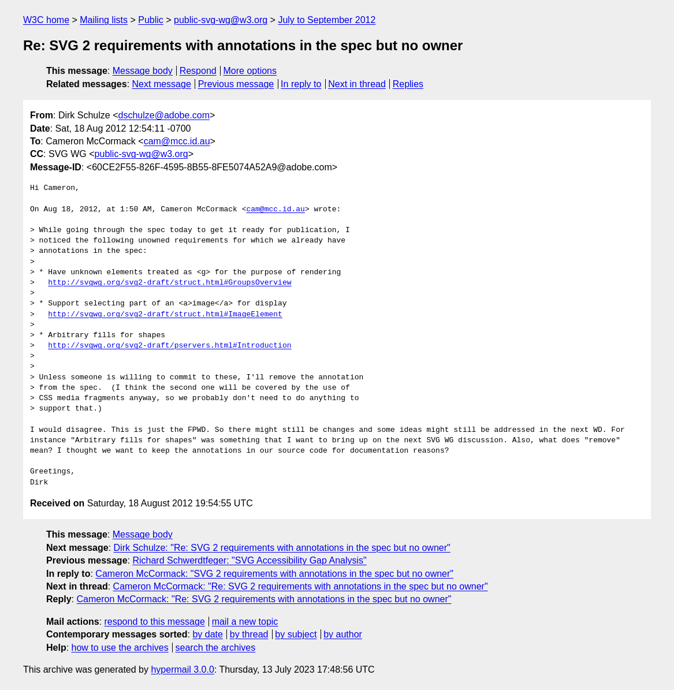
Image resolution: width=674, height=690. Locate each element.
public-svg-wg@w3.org (220, 20)
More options (250, 71)
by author (342, 634)
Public (150, 20)
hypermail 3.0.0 (182, 669)
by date (207, 634)
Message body (143, 71)
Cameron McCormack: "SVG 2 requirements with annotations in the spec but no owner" (274, 574)
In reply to (301, 84)
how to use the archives (120, 647)
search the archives (216, 647)
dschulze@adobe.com (164, 115)
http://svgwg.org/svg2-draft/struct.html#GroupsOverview (169, 283)
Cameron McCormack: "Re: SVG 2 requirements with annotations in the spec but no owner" (300, 586)
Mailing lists (104, 20)
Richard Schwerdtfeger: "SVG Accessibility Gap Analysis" (249, 560)
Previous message (236, 84)
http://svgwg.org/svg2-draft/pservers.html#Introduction (169, 346)
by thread (249, 634)
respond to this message (154, 621)
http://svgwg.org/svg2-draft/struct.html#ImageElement (165, 314)
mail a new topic (245, 621)
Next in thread (357, 84)
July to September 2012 (326, 20)
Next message (161, 84)
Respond (198, 71)
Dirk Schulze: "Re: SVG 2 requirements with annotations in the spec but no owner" (282, 548)
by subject (295, 634)
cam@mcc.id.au (177, 141)
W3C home (46, 20)
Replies (408, 84)
